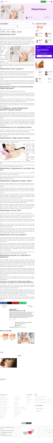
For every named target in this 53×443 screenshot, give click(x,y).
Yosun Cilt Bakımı (40, 72)
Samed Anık (13, 309)
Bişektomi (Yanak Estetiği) (4, 402)
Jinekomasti (16, 405)
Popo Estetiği (16, 404)
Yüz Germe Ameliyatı (3, 404)
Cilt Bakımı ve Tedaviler (39, 6)
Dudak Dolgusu (2, 416)
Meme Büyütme (16, 396)
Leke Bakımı (50, 71)
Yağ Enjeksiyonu (16, 410)
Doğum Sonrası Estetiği (18, 411)
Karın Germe (16, 402)
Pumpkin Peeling (38, 68)
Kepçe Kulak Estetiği (3, 413)
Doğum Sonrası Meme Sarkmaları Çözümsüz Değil (42, 402)
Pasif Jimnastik (50, 79)
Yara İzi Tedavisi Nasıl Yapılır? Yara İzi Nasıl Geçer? (42, 399)
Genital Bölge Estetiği (17, 413)
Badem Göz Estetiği (3, 401)
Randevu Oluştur (39, 410)
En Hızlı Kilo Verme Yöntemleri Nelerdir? (41, 396)
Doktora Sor (44, 56)
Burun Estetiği (2, 396)
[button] (51, 2)
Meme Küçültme (16, 399)
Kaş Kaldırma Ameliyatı (4, 408)
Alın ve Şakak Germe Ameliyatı (5, 407)
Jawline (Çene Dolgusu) (4, 399)
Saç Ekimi (15, 416)
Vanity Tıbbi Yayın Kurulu (13, 327)
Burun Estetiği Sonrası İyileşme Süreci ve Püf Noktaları (43, 401)
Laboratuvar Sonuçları (39, 408)
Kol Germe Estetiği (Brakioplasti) (19, 407)
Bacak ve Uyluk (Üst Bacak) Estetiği (20, 408)
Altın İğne (1, 352)
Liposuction (16, 401)
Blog (27, 405)
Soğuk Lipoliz (40, 79)
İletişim (27, 402)
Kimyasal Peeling (3, 379)
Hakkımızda (28, 396)
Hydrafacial (20, 355)
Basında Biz (28, 401)
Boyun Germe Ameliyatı (4, 405)
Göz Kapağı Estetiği (3, 410)
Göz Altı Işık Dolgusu (3, 411)
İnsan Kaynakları (29, 399)
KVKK (27, 404)
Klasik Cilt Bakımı (40, 40)
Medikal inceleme (18, 325)
